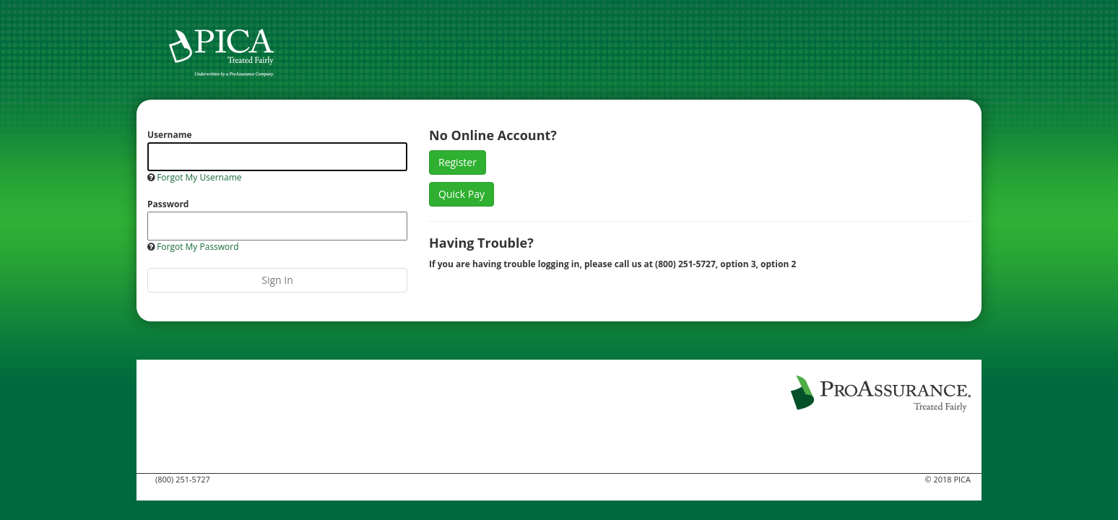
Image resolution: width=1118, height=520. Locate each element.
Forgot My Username (199, 177)
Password (167, 204)
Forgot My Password (197, 246)
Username (169, 135)
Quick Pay (461, 194)
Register (457, 162)
